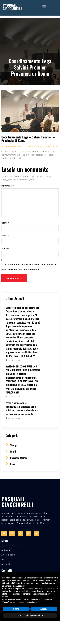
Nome (5, 222)
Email (5, 235)
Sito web (5, 248)
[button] (44, 3)
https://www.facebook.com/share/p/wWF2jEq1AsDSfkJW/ (29, 146)
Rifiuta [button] (16, 609)
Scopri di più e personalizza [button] (30, 615)
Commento (7, 185)
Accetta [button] (43, 609)
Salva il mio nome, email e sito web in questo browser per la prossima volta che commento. (29, 267)
